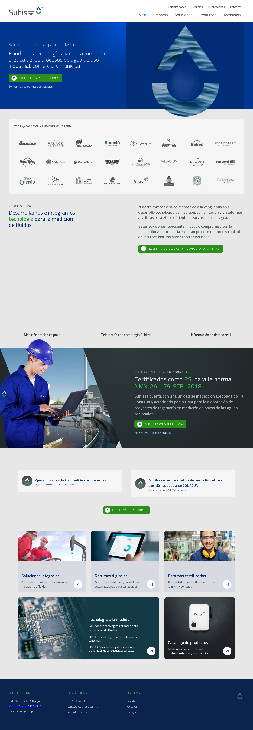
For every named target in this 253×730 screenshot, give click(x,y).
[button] (12, 484)
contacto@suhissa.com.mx (83, 706)
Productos (207, 14)
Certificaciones (177, 7)
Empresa (160, 14)
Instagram (132, 712)
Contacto (236, 7)
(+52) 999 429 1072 (78, 700)
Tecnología (232, 14)
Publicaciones (216, 7)
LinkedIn (131, 700)
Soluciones (183, 14)
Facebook (131, 706)
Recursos (197, 7)
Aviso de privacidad (78, 712)
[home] (26, 11)
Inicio (142, 14)
